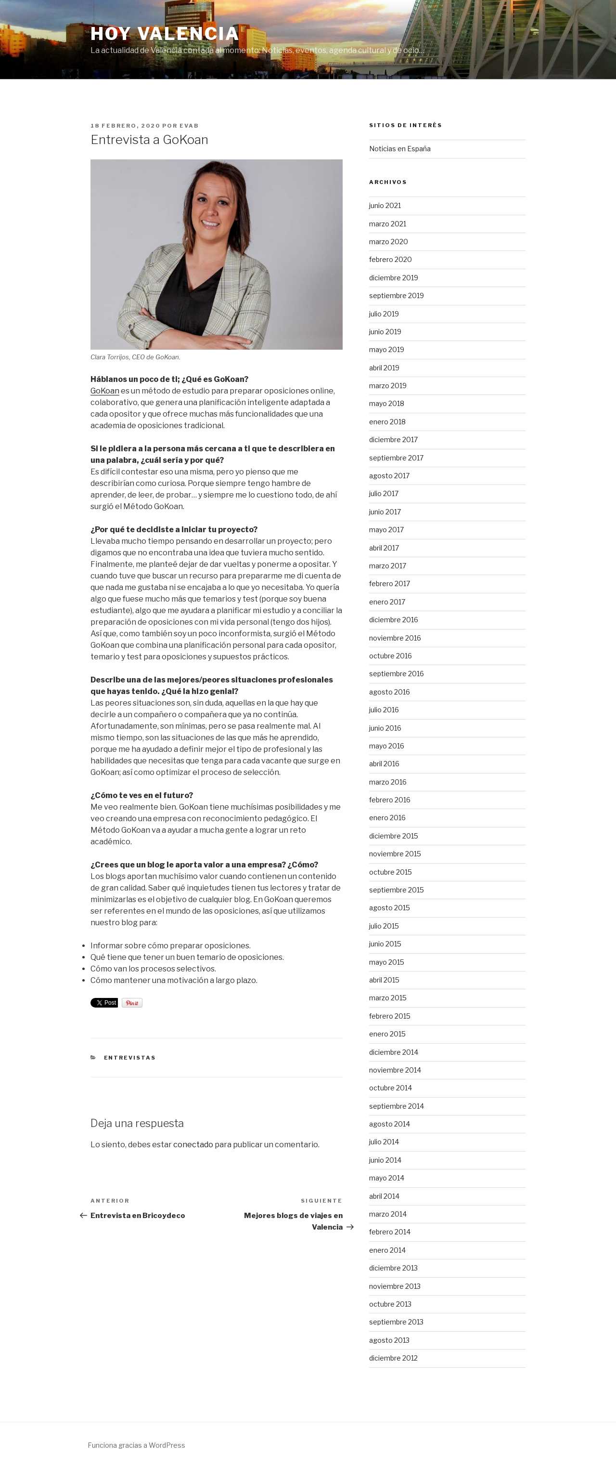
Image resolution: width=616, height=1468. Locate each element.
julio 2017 (383, 493)
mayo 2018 (386, 403)
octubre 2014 (390, 1088)
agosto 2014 (389, 1124)
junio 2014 (385, 1160)
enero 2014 (387, 1250)
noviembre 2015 (395, 854)
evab (189, 125)
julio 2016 (384, 710)
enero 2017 (387, 602)
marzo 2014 (388, 1214)
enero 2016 (387, 817)
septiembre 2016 (396, 673)
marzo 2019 (388, 385)
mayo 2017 (386, 529)
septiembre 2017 (396, 458)
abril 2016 (384, 764)
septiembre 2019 (396, 295)
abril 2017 (384, 548)
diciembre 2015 (393, 836)
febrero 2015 (390, 1016)
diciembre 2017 (393, 439)
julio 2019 (384, 314)
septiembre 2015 (396, 890)
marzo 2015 (388, 998)
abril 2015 (384, 980)
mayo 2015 (386, 962)
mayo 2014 (386, 1178)
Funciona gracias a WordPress (136, 1445)
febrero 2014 (390, 1232)
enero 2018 (387, 422)
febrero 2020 (390, 259)
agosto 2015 (389, 908)
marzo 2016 (388, 782)
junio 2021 (385, 205)
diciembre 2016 (393, 620)
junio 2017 (385, 512)
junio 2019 (385, 332)
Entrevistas (130, 1057)
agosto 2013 (389, 1340)
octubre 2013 (390, 1304)
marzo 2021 (387, 224)
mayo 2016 (386, 746)
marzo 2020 (388, 241)
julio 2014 (384, 1142)
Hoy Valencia (165, 33)
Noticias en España (400, 148)
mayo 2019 (386, 349)
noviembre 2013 (395, 1286)
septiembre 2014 (396, 1106)
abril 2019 (384, 368)
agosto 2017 (389, 476)
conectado (193, 1144)
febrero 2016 (390, 800)
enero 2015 (387, 1034)
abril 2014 (384, 1196)
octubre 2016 (390, 656)
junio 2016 (385, 728)
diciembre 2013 (393, 1268)
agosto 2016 (389, 692)
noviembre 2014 (395, 1070)
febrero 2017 (389, 583)
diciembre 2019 (393, 278)
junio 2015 (385, 944)
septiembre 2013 (396, 1322)
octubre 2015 (390, 872)
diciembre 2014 (393, 1052)
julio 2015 (384, 926)
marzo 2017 (387, 566)
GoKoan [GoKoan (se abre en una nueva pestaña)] (104, 390)
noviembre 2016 (395, 638)
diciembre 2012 (393, 1358)
